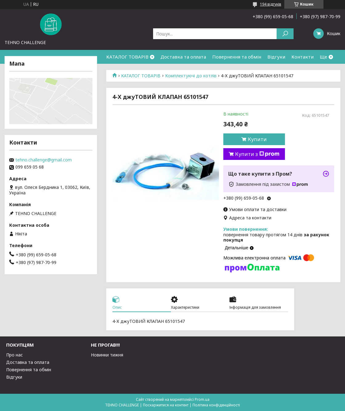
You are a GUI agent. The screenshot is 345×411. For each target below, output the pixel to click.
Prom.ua (202, 399)
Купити (257, 139)
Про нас (14, 355)
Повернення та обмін (236, 57)
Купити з (257, 154)
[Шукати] (285, 33)
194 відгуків (270, 4)
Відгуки (276, 57)
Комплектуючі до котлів (191, 76)
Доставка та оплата (183, 57)
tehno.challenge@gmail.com (43, 160)
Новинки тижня (107, 355)
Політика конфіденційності (216, 405)
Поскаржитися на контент (166, 405)
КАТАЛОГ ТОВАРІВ (127, 57)
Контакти (302, 57)
